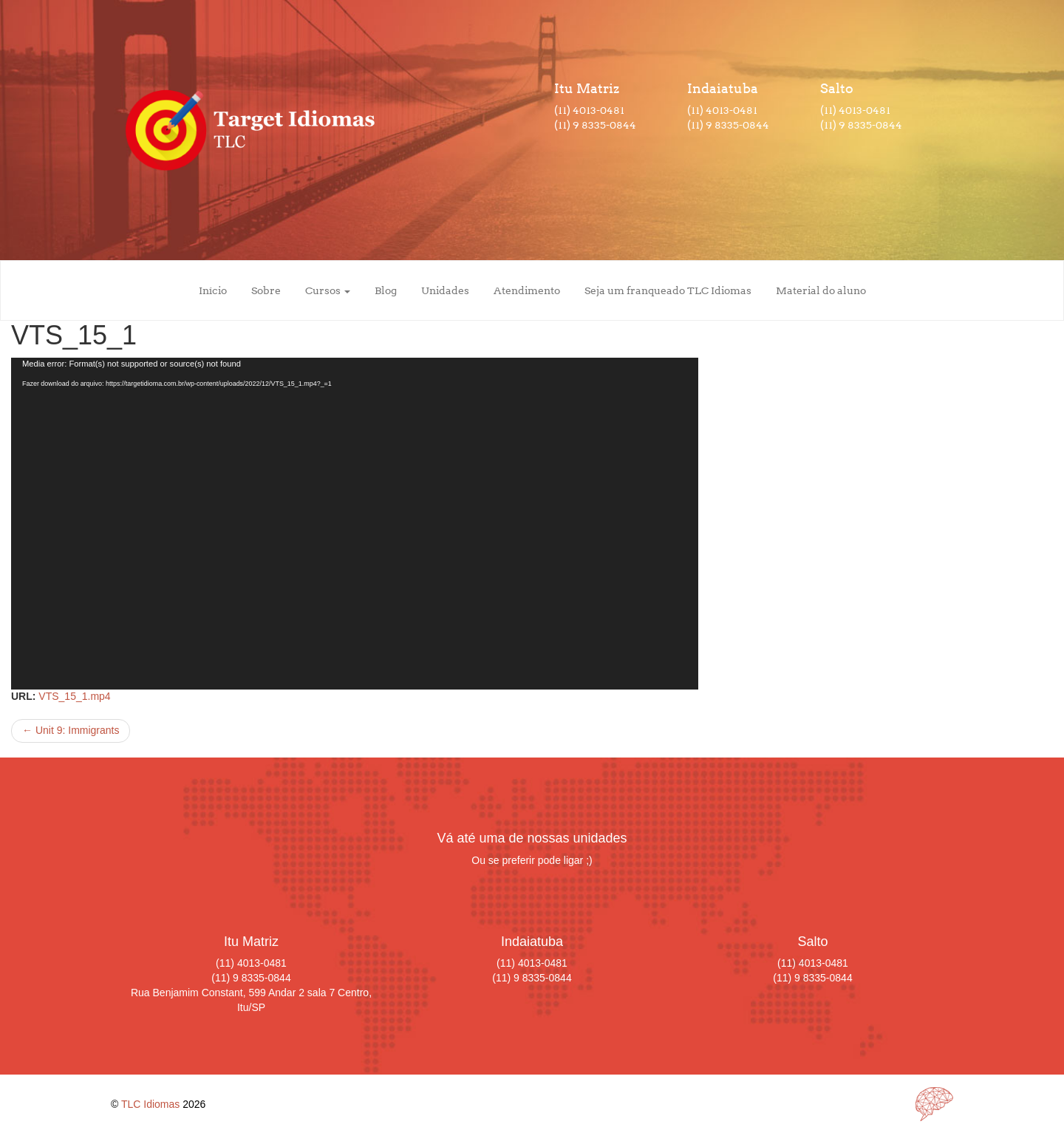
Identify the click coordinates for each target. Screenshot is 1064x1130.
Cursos (327, 290)
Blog (386, 290)
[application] (354, 524)
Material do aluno (821, 290)
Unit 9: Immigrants (70, 730)
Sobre (266, 290)
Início (213, 290)
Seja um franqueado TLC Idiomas (667, 290)
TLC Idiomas (150, 1104)
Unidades (445, 290)
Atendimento (527, 290)
